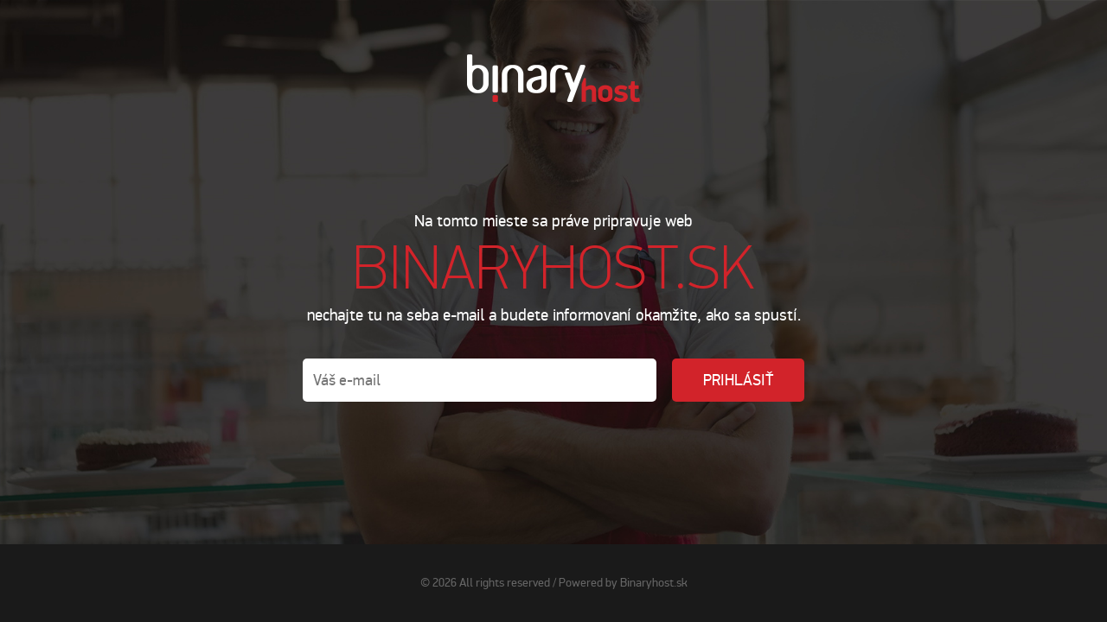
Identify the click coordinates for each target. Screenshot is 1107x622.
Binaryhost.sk (654, 582)
